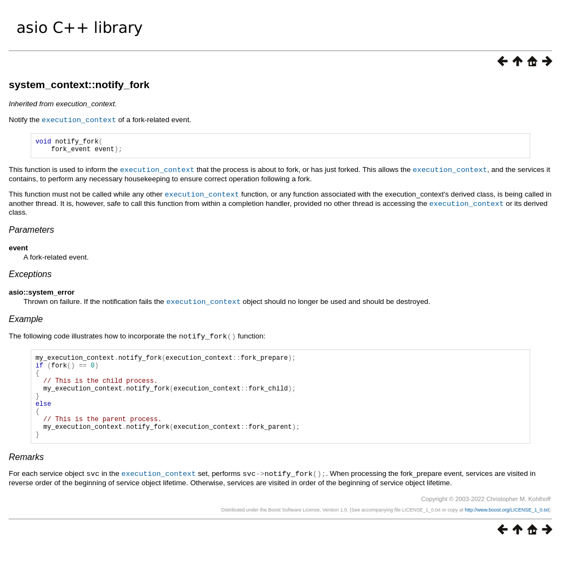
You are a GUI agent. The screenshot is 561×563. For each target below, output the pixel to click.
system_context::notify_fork (79, 84)
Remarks (26, 475)
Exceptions (30, 275)
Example (26, 319)
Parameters (31, 230)
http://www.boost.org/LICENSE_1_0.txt (507, 527)
